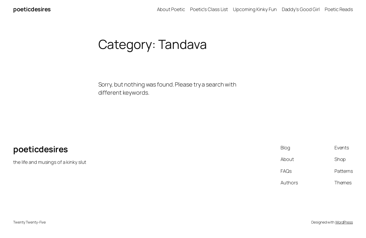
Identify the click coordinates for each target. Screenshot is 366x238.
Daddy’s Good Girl (301, 9)
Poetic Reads (339, 9)
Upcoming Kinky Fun (255, 9)
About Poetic (171, 9)
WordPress (344, 222)
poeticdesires (32, 9)
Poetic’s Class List (209, 9)
